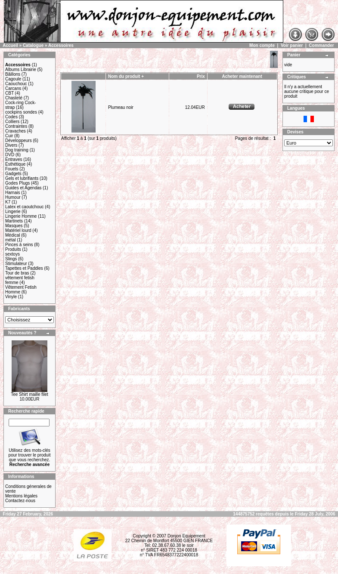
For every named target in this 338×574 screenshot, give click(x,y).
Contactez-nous (20, 500)
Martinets (14, 221)
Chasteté (13, 98)
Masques (14, 225)
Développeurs (18, 140)
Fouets (12, 169)
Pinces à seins (19, 244)
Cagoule (13, 79)
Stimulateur (16, 263)
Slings (11, 258)
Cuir (9, 135)
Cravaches (15, 131)
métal (10, 240)
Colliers (12, 121)
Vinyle (11, 296)
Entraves (13, 159)
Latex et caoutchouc (24, 206)
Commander (321, 45)
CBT (9, 93)
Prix (201, 76)
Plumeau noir (120, 107)
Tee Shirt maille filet (29, 394)
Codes (11, 116)
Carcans (13, 88)
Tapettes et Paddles (24, 268)
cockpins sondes (21, 112)
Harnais (12, 192)
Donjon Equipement (186, 536)
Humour (13, 197)
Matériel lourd (18, 230)
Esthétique (15, 164)
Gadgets (13, 173)
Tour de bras (17, 273)
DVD (9, 154)
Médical (12, 235)
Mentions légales (21, 496)
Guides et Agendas (23, 187)
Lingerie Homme (21, 216)
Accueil (10, 45)
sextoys (12, 254)
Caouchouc (16, 83)
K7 (7, 202)
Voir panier (292, 45)
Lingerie (13, 211)
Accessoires (61, 45)
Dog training (16, 150)
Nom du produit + (126, 76)
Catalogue (33, 45)
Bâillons (12, 74)
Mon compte (262, 45)
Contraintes (16, 126)
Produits (13, 249)
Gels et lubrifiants (21, 178)
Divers (11, 145)
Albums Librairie (20, 69)
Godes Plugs (17, 183)
